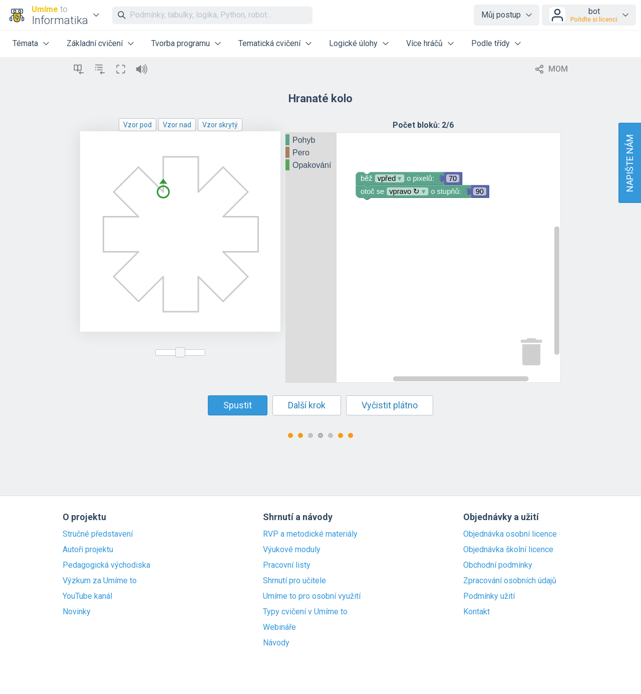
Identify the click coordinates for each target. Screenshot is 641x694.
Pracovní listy (286, 565)
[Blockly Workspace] (423, 257)
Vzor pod (137, 125)
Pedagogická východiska (106, 565)
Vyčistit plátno (390, 405)
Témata (25, 43)
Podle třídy (490, 43)
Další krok (307, 405)
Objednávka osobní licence (510, 534)
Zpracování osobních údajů (509, 580)
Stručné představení (98, 534)
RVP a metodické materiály (310, 534)
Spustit (237, 405)
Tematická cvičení (269, 43)
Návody (276, 642)
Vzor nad (177, 125)
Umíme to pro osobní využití (312, 596)
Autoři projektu (88, 549)
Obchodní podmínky (497, 565)
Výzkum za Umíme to (100, 580)
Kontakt (476, 611)
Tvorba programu (180, 43)
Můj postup (501, 15)
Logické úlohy (353, 43)
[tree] (311, 153)
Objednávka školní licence (508, 549)
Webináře (279, 627)
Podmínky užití (489, 596)
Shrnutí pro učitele (294, 580)
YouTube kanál (87, 596)
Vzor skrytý (220, 125)
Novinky (77, 611)
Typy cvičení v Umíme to (305, 611)
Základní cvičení (95, 43)
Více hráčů (424, 43)
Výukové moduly (291, 549)
